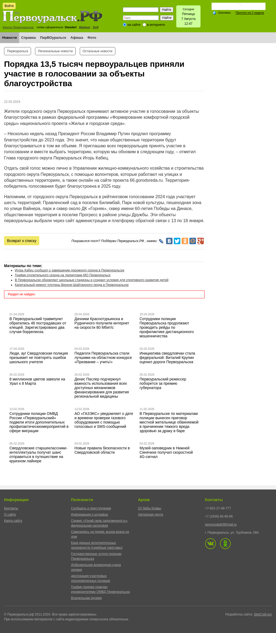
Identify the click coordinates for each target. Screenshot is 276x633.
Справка (28, 38)
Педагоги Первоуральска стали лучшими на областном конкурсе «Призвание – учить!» (103, 357)
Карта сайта (13, 521)
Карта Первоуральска (18, 27)
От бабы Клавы (149, 508)
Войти (9, 6)
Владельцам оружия (86, 598)
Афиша (76, 38)
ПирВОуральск (53, 38)
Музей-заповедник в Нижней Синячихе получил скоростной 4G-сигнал (166, 452)
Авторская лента (150, 514)
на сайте (133, 25)
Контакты (11, 508)
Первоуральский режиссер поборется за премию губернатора (163, 383)
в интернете (156, 25)
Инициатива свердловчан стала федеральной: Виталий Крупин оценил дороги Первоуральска (167, 357)
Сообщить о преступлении (91, 508)
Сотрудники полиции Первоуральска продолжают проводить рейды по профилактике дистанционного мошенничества (167, 327)
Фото (91, 38)
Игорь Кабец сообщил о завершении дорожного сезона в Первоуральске (69, 270)
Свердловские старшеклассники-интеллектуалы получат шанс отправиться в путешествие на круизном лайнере (38, 454)
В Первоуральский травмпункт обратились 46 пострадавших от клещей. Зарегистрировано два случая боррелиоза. (37, 325)
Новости (9, 38)
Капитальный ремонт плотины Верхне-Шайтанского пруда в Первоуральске (72, 285)
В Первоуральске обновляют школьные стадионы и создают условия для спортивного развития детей (91, 280)
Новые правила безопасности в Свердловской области (102, 450)
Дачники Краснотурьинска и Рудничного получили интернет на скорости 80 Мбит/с (101, 323)
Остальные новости (97, 51)
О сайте (10, 514)
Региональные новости (55, 51)
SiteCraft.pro (263, 614)
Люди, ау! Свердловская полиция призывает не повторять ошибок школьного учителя (38, 357)
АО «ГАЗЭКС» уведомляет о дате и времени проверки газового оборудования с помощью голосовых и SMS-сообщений (103, 420)
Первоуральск (17, 51)
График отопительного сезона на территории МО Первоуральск (63, 275)
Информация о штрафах (89, 514)
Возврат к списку (21, 241)
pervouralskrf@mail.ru (221, 524)
